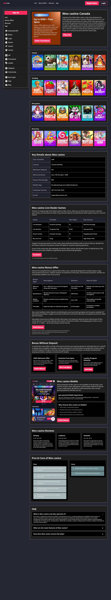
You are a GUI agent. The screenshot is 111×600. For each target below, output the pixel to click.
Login (103, 3)
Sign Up (16, 13)
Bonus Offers (43, 3)
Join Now (88, 369)
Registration (92, 3)
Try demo (37, 255)
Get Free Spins (65, 367)
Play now (67, 35)
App (57, 3)
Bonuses (51, 3)
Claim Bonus (38, 327)
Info (35, 3)
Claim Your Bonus (42, 41)
